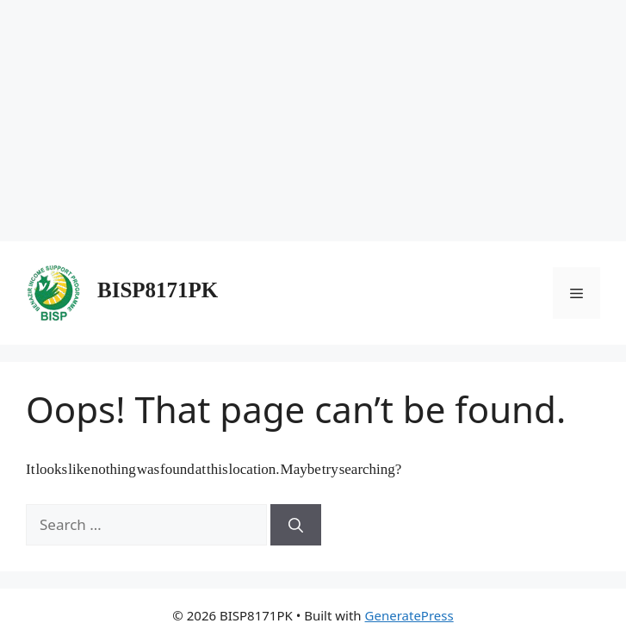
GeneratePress (409, 615)
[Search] (295, 524)
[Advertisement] (313, 120)
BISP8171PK (157, 292)
